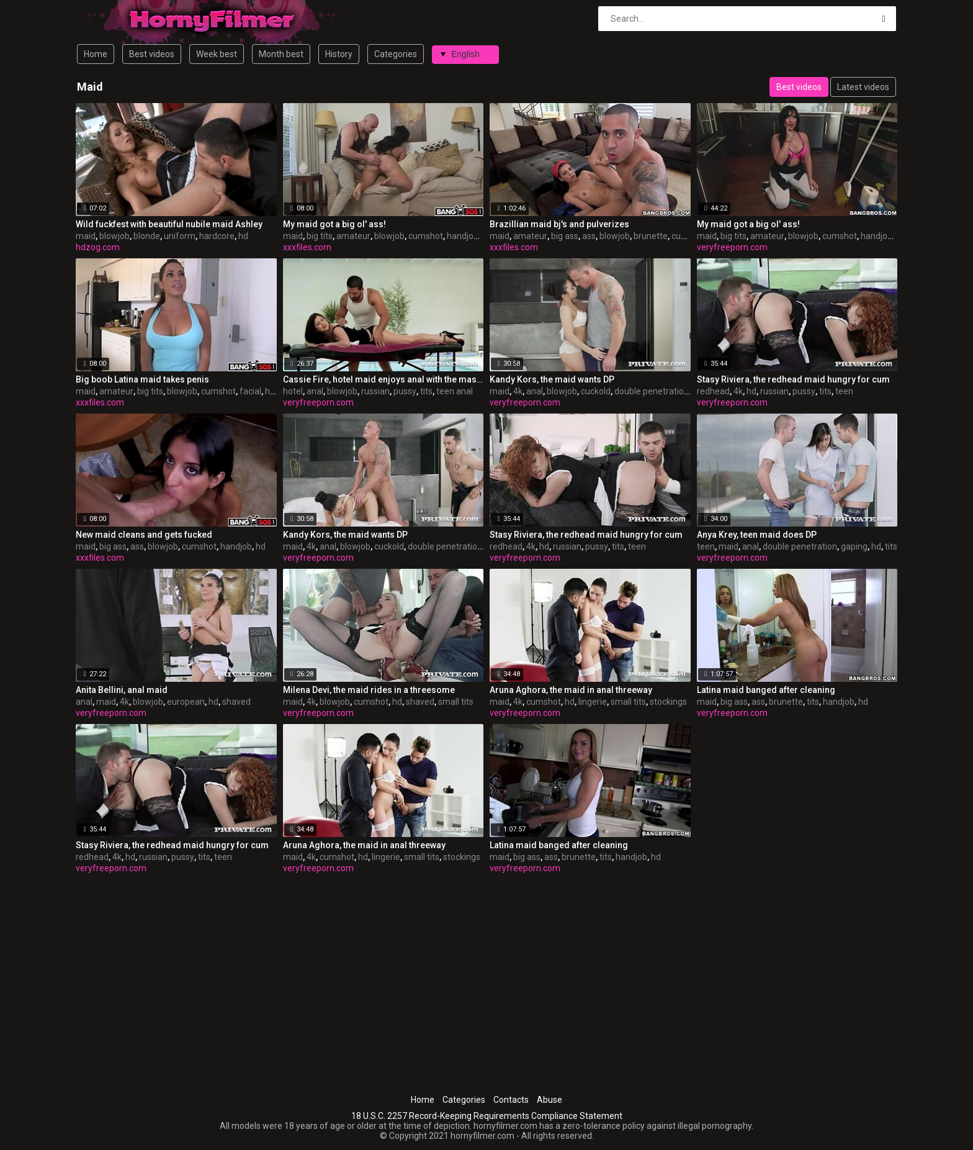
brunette (651, 236)
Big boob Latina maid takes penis (142, 379)
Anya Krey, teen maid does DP (757, 535)
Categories (395, 54)
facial (250, 391)
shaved (236, 702)
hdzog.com (98, 247)
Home (95, 54)
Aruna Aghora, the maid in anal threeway (571, 690)
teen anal (454, 391)
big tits (320, 236)
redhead (713, 391)
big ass (564, 236)
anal (315, 391)
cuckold (596, 391)
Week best (216, 54)
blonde (146, 236)
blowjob (114, 236)
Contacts (511, 1100)
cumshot (425, 236)
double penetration (651, 391)
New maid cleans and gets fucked (144, 535)
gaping (854, 546)
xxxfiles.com (307, 247)
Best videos (151, 54)
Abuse (549, 1100)
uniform (179, 236)
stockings (668, 702)
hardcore (217, 236)
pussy (404, 391)
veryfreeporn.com (732, 247)
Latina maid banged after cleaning (766, 690)
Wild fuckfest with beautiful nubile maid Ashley (169, 224)
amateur (353, 236)
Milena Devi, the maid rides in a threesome (369, 690)
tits (426, 391)
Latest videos (863, 87)
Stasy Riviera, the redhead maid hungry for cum (793, 379)
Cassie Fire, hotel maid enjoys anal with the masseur (383, 379)
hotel (293, 391)
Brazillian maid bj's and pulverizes (559, 224)
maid (86, 236)
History (338, 54)
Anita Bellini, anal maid (122, 690)
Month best (281, 54)
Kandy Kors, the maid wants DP (552, 379)
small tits (455, 702)
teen (844, 391)
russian (375, 391)
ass (589, 236)
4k (517, 391)
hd (243, 236)
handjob (462, 236)
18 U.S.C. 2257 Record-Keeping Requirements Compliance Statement (486, 1116)
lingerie (592, 702)
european (186, 702)
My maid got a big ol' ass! (334, 224)
